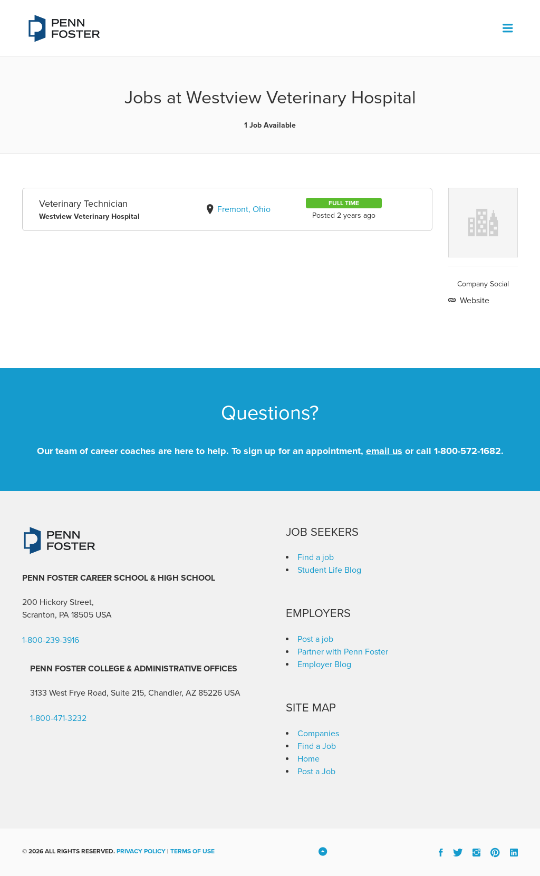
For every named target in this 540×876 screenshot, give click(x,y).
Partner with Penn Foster (342, 652)
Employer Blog (324, 664)
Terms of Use (192, 851)
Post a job (315, 639)
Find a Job (316, 746)
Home (308, 759)
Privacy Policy (141, 851)
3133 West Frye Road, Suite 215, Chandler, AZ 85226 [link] (126, 693)
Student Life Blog (329, 570)
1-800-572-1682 (467, 451)
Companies (318, 733)
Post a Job (316, 771)
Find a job (315, 557)
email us (384, 451)
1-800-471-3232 (58, 718)
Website (473, 300)
